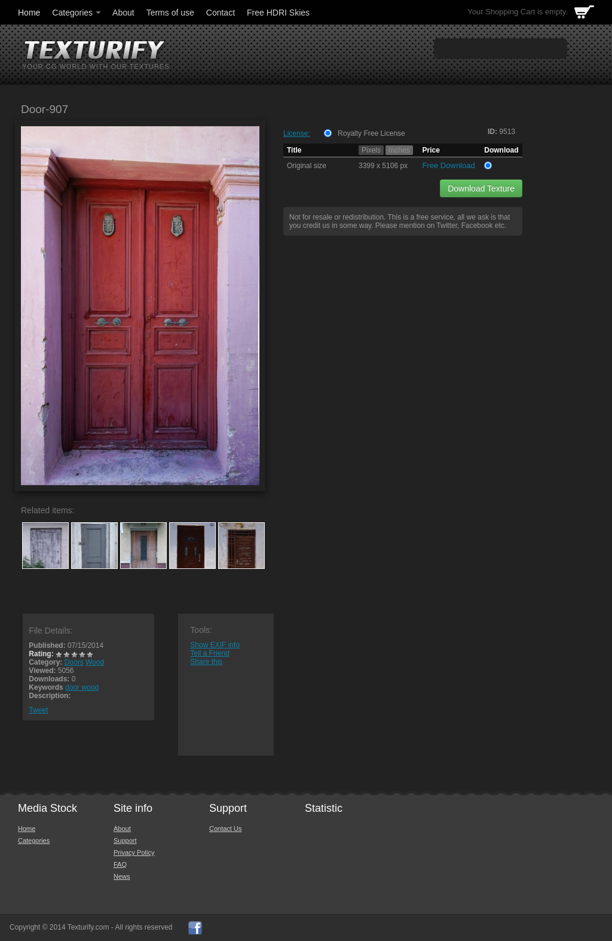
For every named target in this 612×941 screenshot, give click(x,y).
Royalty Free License (371, 133)
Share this (206, 661)
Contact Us (225, 828)
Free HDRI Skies (278, 12)
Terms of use (170, 12)
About (123, 12)
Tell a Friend (209, 653)
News (122, 876)
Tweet (38, 710)
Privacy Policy (134, 852)
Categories (77, 12)
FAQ (120, 864)
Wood (94, 662)
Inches (398, 150)
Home (29, 12)
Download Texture (481, 188)
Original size (306, 166)
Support (125, 840)
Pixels (371, 150)
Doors (74, 662)
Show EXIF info (215, 645)
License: (296, 133)
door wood (82, 687)
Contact (220, 12)
